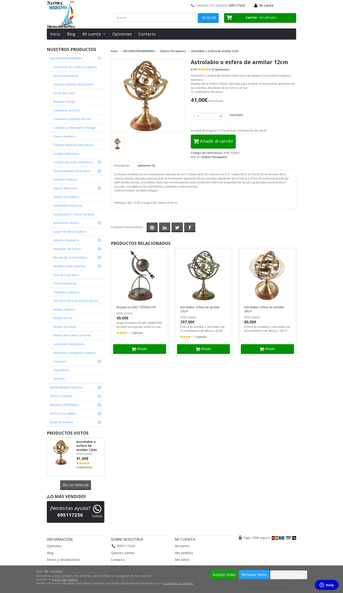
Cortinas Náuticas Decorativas (73, 145)
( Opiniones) (220, 69)
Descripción (122, 165)
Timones (59, 379)
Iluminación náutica (66, 223)
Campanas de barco (66, 110)
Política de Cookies (65, 579)
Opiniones (122, 34)
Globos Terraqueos (66, 197)
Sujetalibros (61, 370)
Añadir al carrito (213, 141)
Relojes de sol (62, 318)
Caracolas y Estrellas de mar (72, 119)
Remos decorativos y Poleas (72, 335)
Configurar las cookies (178, 583)
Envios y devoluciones (63, 559)
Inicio (55, 34)
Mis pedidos (184, 553)
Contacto (147, 34)
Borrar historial (75, 484)
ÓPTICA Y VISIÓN (61, 396)
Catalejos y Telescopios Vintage (74, 128)
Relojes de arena (64, 327)
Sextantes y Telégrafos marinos (74, 353)
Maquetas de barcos (67, 249)
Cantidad (236, 115)
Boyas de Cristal (64, 93)
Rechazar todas (254, 574)
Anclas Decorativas (66, 76)
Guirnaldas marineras (68, 205)
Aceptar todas (224, 574)
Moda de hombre (61, 422)
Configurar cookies (288, 575)
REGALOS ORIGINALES (64, 405)
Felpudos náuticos (65, 179)
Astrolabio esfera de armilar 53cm (200, 309)
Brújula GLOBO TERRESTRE (136, 307)
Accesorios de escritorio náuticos (75, 67)
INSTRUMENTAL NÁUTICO (66, 387)
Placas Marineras (65, 283)
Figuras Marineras (65, 188)
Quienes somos (123, 553)
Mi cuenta (266, 5)
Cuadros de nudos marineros (73, 162)
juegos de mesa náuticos (70, 231)
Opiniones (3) (146, 165)
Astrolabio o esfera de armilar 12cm (86, 446)
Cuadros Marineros (66, 154)
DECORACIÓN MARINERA (66, 58)
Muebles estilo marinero (69, 266)
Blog (71, 34)
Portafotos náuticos (66, 292)
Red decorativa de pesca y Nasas (75, 301)
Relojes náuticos (64, 309)
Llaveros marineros (66, 240)
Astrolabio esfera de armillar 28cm (264, 309)
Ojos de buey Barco (66, 275)
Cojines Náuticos (64, 136)
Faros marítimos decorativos (72, 171)
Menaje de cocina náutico (70, 257)
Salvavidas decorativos (68, 344)
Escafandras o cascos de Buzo (73, 214)
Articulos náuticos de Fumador (73, 84)
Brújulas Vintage (64, 102)
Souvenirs (60, 361)
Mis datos (182, 559)
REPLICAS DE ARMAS (63, 414)
